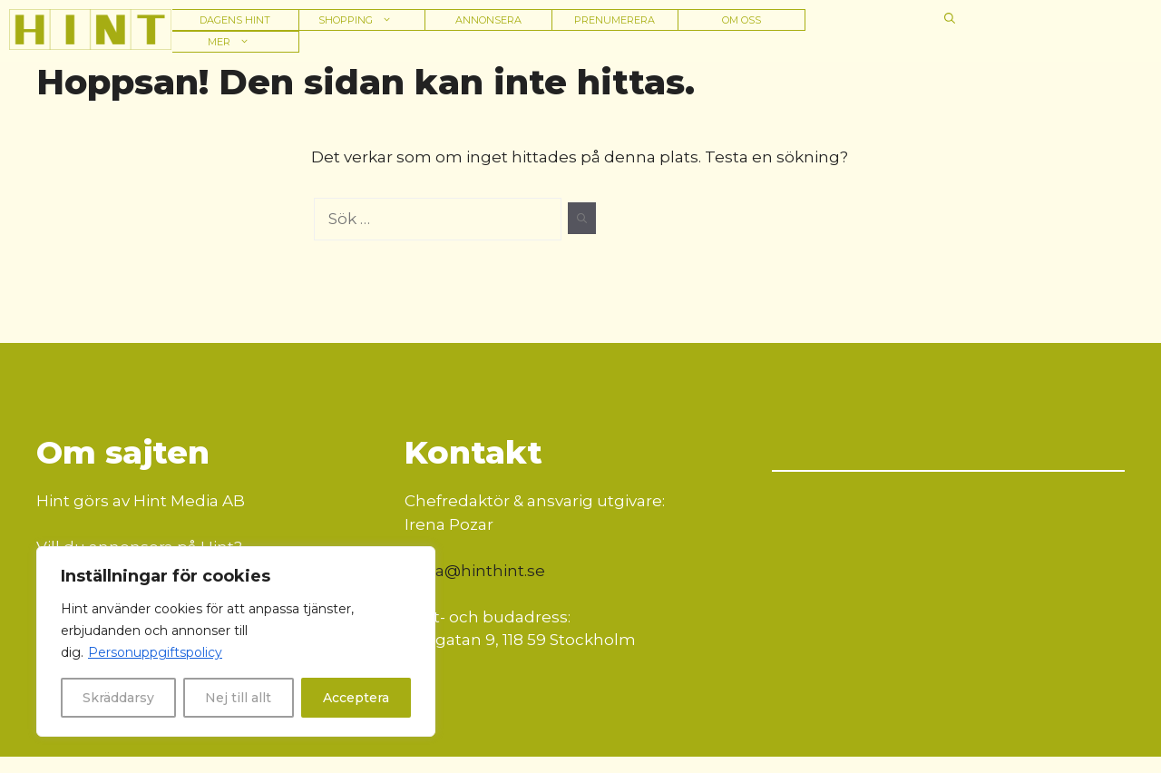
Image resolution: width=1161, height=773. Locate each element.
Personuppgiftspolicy (155, 652)
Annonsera (488, 20)
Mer (235, 42)
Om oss (741, 20)
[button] (950, 18)
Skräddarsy (118, 698)
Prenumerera (614, 20)
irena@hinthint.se (475, 571)
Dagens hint (235, 20)
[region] (235, 641)
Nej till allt (238, 698)
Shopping (361, 20)
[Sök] (582, 218)
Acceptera (356, 698)
